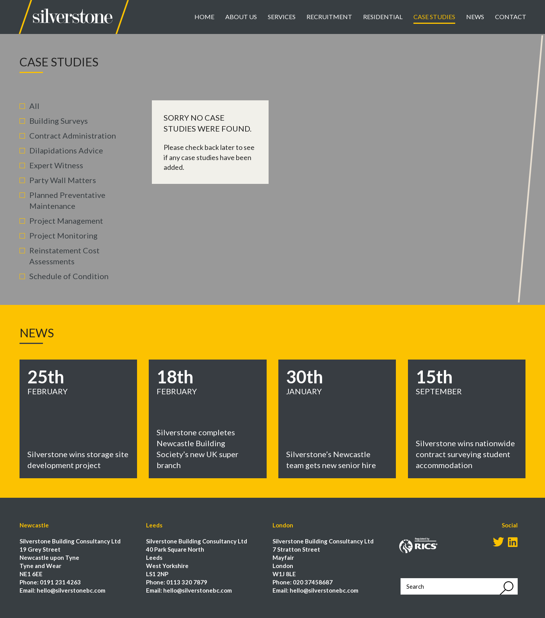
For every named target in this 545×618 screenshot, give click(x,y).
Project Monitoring (63, 235)
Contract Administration (72, 135)
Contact (510, 16)
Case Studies (434, 16)
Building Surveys (58, 120)
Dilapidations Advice (66, 150)
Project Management (66, 220)
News (475, 16)
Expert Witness (56, 165)
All (34, 105)
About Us (241, 16)
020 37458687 (313, 582)
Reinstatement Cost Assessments (64, 256)
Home (204, 16)
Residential (383, 16)
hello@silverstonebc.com (71, 590)
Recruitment (329, 16)
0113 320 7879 (186, 582)
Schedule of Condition (69, 276)
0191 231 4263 (60, 582)
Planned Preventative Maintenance (67, 200)
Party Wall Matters (62, 180)
